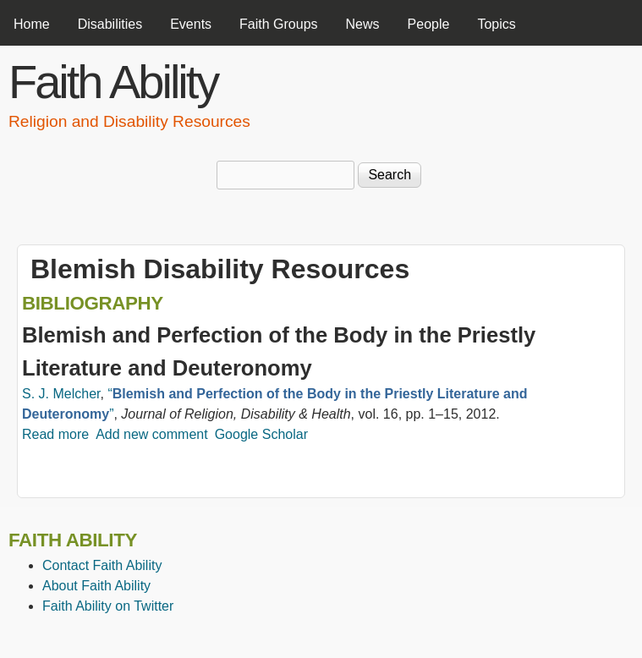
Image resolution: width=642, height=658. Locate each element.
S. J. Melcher (61, 394)
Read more (55, 434)
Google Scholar (261, 434)
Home (32, 24)
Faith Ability (112, 81)
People (429, 24)
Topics (496, 24)
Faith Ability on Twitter (107, 606)
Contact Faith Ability (102, 565)
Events (190, 24)
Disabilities (110, 24)
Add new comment (152, 434)
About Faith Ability (96, 585)
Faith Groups (278, 24)
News (363, 24)
